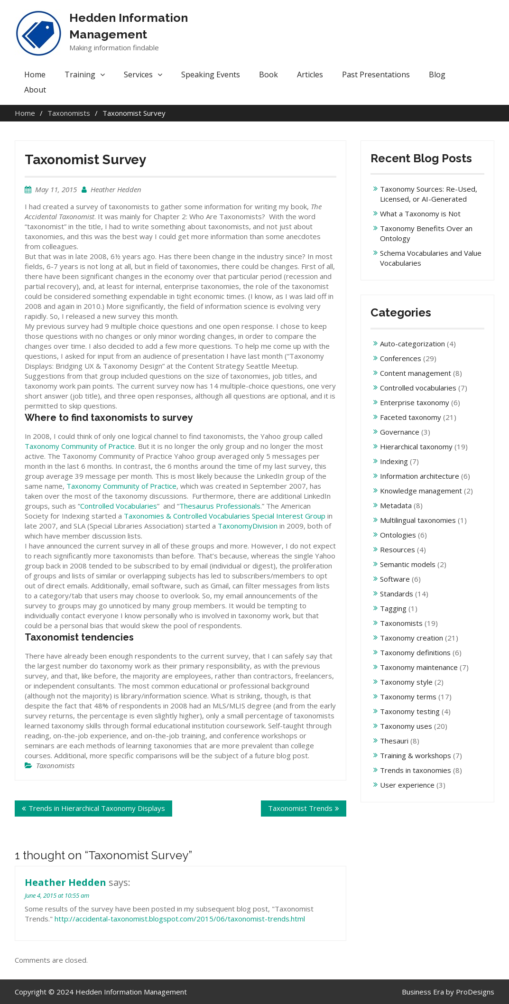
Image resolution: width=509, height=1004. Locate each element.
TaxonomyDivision (248, 525)
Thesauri (394, 740)
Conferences (400, 358)
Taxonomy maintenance (419, 667)
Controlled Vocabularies (118, 506)
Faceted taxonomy (410, 417)
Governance (399, 432)
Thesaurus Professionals (219, 506)
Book (268, 74)
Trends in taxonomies (415, 770)
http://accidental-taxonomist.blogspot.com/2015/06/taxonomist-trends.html (180, 918)
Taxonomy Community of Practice (80, 446)
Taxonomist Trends (300, 808)
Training (80, 74)
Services (138, 74)
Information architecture (419, 476)
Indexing (394, 461)
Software (395, 579)
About (35, 89)
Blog (437, 74)
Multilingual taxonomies (418, 520)
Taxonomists (55, 765)
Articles (310, 74)
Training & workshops (415, 755)
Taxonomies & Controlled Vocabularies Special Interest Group (224, 516)
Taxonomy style (406, 682)
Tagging (393, 608)
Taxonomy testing (410, 711)
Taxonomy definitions (415, 652)
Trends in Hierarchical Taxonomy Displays (96, 808)
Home (35, 74)
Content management (415, 373)
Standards (396, 593)
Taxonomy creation (411, 637)
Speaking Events (210, 74)
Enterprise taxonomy (414, 402)
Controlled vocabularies (418, 387)
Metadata (396, 505)
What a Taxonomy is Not (420, 213)
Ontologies (398, 534)
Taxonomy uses (406, 726)
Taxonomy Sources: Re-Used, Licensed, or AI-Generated (428, 194)
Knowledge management (421, 490)
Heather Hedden (116, 189)
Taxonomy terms (408, 696)
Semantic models (407, 564)
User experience (407, 785)
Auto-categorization (412, 343)
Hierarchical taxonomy (416, 446)
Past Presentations (376, 74)
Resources (397, 549)
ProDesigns (475, 991)
